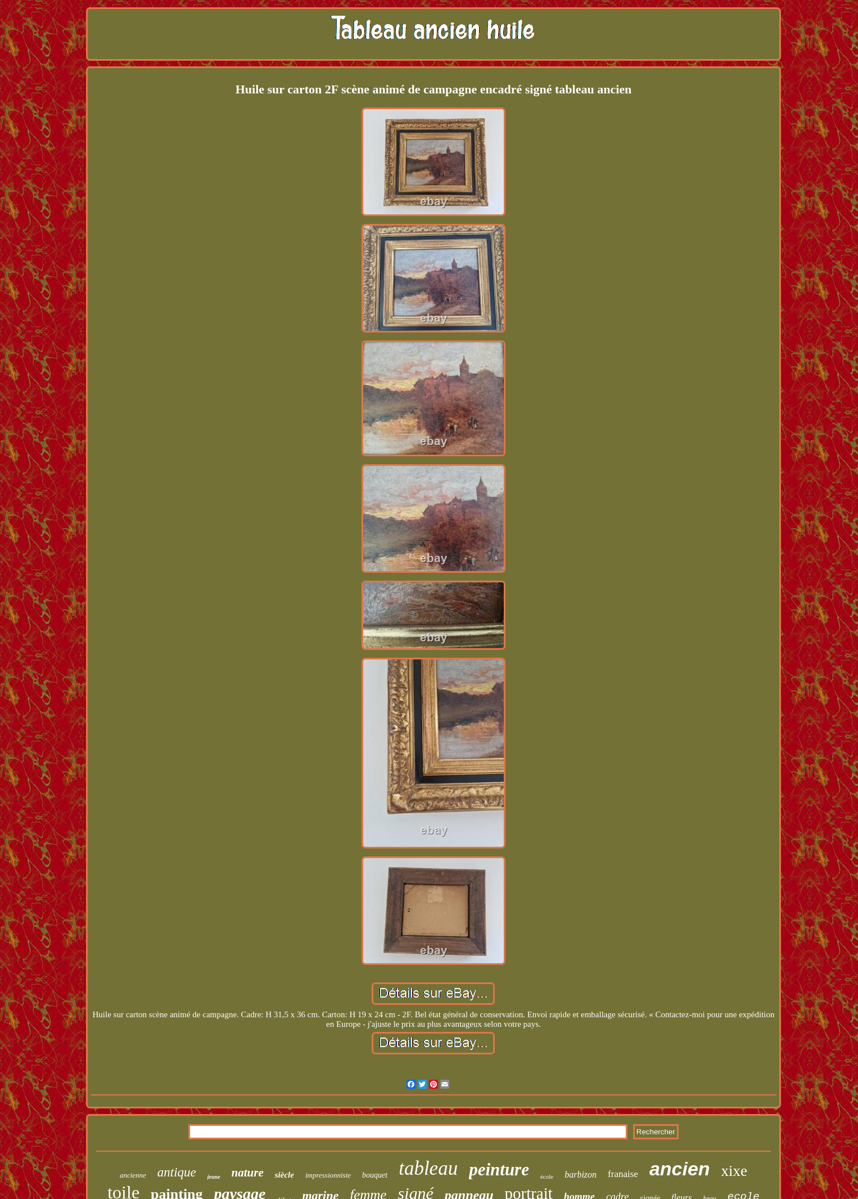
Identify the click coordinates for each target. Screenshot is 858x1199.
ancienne (133, 1175)
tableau (428, 1168)
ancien (679, 1168)
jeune (213, 1177)
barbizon (581, 1174)
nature (248, 1172)
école (546, 1176)
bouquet (374, 1175)
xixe (734, 1170)
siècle (284, 1174)
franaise (623, 1174)
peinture (499, 1169)
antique (176, 1172)
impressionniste (328, 1175)
